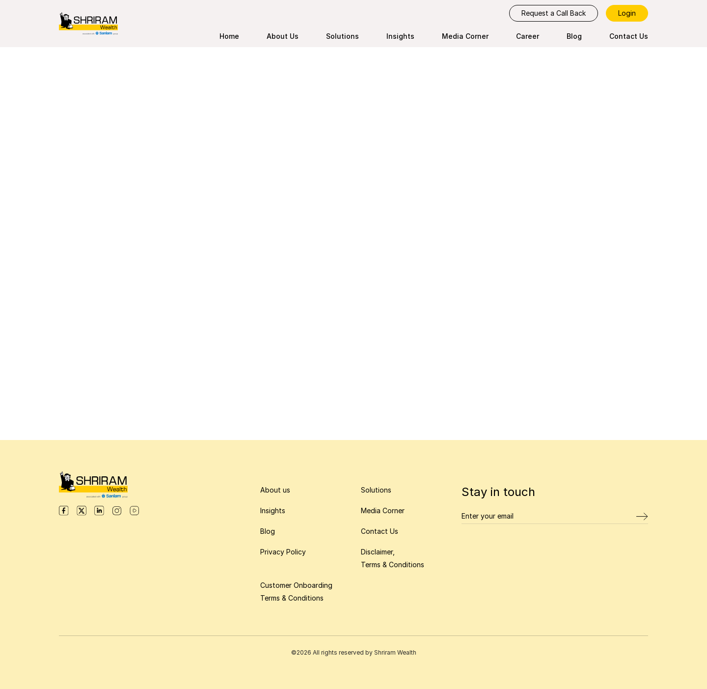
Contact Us (628, 36)
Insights (400, 36)
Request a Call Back (553, 13)
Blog (574, 36)
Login (627, 13)
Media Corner (465, 36)
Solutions (342, 36)
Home (229, 36)
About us (275, 490)
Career (527, 36)
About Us (283, 36)
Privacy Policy (283, 552)
